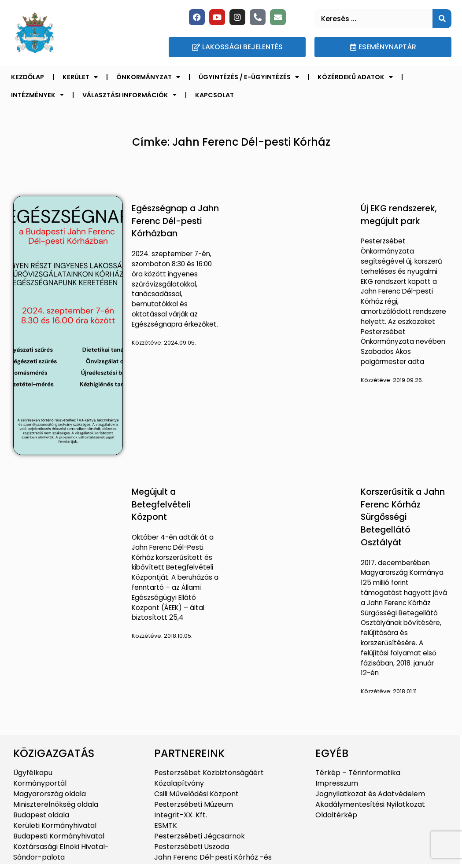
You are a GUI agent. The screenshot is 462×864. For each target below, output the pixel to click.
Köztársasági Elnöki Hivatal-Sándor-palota (61, 852)
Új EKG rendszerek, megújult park (398, 214)
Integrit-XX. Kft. (180, 815)
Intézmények (37, 94)
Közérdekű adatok (355, 77)
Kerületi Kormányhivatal (54, 825)
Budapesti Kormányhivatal (58, 836)
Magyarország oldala (49, 794)
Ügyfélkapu (32, 773)
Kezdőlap (27, 77)
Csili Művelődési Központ (196, 794)
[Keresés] (441, 18)
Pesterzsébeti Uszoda (191, 847)
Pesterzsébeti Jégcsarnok (199, 836)
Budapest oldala (41, 815)
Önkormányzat (148, 77)
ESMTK (165, 825)
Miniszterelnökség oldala (55, 804)
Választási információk (129, 94)
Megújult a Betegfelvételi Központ (161, 504)
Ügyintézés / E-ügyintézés (249, 77)
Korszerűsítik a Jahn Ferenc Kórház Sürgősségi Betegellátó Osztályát (403, 517)
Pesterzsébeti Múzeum (193, 804)
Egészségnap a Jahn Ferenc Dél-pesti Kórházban (175, 221)
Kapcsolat (214, 95)
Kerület (80, 77)
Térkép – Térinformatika (357, 773)
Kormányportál (40, 783)
